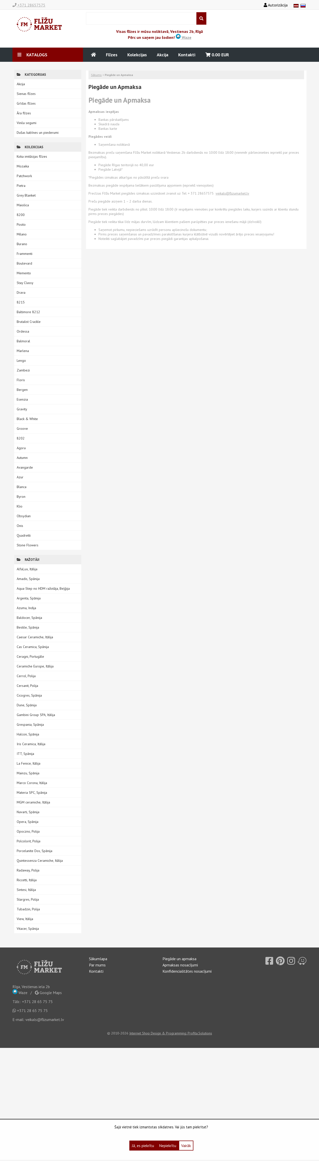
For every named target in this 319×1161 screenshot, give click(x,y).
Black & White (27, 419)
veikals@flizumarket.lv (44, 1019)
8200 (21, 215)
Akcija (162, 55)
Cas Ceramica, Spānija (33, 647)
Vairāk (186, 1145)
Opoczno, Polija (28, 831)
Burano (22, 244)
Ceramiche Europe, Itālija (35, 666)
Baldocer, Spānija (29, 617)
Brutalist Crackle (29, 321)
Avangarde (25, 467)
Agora (21, 448)
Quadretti (24, 535)
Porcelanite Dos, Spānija (34, 851)
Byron (21, 496)
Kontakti (186, 55)
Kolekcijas (137, 55)
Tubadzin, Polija (28, 909)
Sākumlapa (98, 958)
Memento (24, 273)
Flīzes (111, 55)
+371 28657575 (28, 4)
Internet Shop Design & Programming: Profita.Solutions (170, 1033)
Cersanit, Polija (27, 685)
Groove (22, 428)
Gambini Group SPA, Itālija (36, 715)
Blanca (21, 487)
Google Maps (48, 992)
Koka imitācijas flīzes (32, 156)
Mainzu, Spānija (28, 773)
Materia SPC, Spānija (32, 792)
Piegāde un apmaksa (179, 958)
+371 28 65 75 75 (37, 1001)
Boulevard (24, 263)
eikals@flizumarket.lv (233, 193)
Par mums (97, 964)
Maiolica (23, 205)
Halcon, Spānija (28, 734)
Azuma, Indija (26, 608)
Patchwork (24, 176)
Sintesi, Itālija (26, 889)
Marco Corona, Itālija (32, 783)
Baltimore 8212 (28, 312)
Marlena (23, 351)
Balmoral (23, 341)
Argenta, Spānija (29, 598)
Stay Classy (25, 283)
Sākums (96, 75)
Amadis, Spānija (28, 579)
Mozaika (23, 166)
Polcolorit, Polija (28, 841)
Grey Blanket (26, 195)
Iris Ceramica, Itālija (31, 744)
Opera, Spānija (27, 821)
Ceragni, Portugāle (30, 656)
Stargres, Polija (28, 899)
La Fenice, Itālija (28, 763)
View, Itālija (25, 919)
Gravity (22, 409)
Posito (21, 224)
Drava (21, 292)
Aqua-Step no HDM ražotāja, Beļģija (43, 588)
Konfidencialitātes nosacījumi (187, 971)
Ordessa (23, 331)
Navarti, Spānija (28, 812)
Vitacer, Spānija (28, 928)
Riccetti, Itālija (27, 880)
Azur (20, 477)
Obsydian (24, 516)
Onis (20, 525)
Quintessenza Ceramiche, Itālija (40, 860)
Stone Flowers (27, 545)
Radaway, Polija (28, 870)
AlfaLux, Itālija (27, 569)
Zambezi (23, 370)
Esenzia (22, 399)
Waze (183, 37)
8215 (21, 302)
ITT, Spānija (25, 753)
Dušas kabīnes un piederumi (38, 132)
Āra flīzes (24, 113)
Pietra (21, 185)
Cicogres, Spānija (29, 695)
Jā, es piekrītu (143, 1145)
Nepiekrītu (167, 1145)
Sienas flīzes (26, 93)
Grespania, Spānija (30, 724)
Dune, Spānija (27, 705)
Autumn (22, 457)
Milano (22, 234)
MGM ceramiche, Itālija (33, 802)
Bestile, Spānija (28, 627)
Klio (19, 506)
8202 (21, 438)
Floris (21, 380)
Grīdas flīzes (26, 103)
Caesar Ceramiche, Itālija (35, 637)
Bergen (22, 389)
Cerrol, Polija (26, 676)
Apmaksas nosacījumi (180, 964)
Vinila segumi (26, 123)
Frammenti (24, 253)
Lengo (21, 360)
